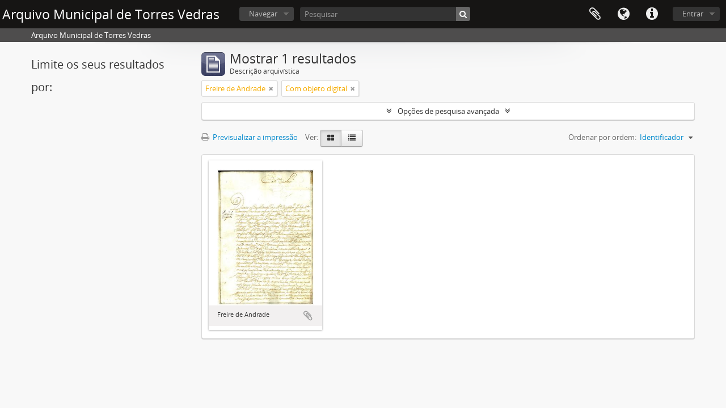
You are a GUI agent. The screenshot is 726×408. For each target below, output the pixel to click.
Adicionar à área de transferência (308, 315)
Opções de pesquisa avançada (448, 111)
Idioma (623, 14)
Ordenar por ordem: (602, 137)
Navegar (263, 13)
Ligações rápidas (652, 14)
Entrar (692, 13)
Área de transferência (595, 14)
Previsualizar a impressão (249, 137)
